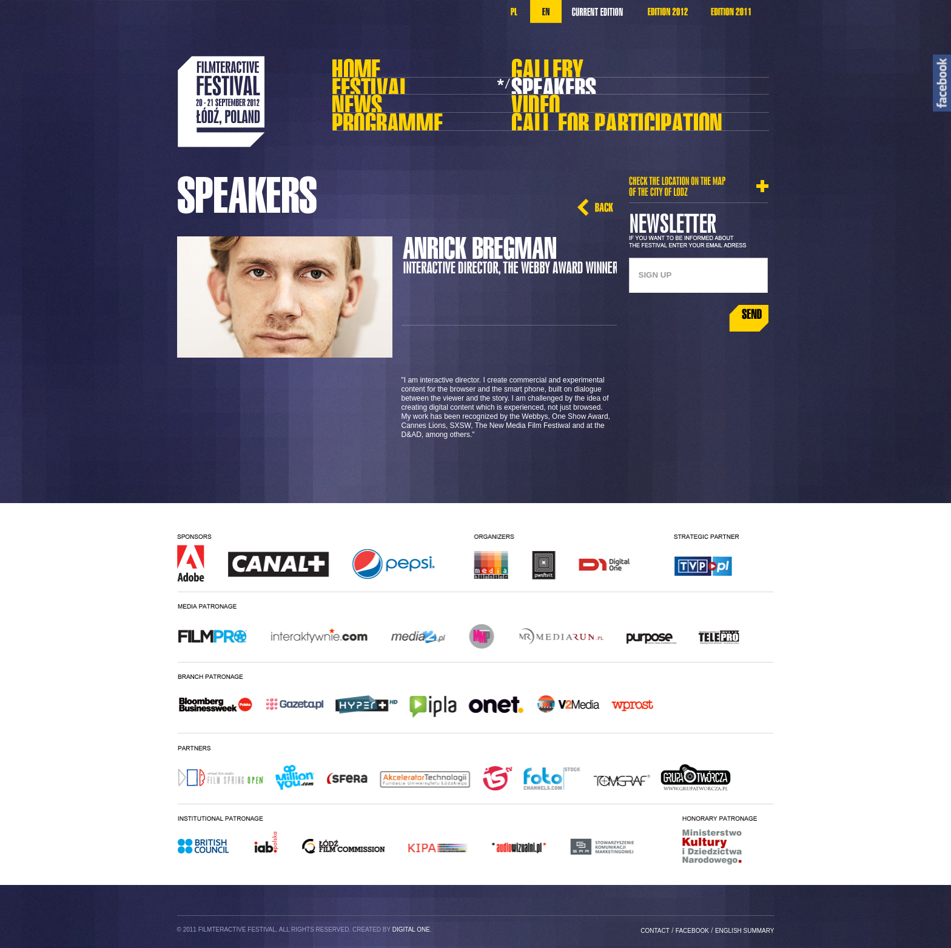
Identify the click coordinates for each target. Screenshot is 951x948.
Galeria (564, 65)
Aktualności (385, 100)
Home (385, 65)
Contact (655, 930)
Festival (385, 87)
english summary (745, 930)
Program (385, 123)
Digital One (411, 929)
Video (564, 100)
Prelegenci (564, 87)
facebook (692, 930)
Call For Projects (584, 118)
